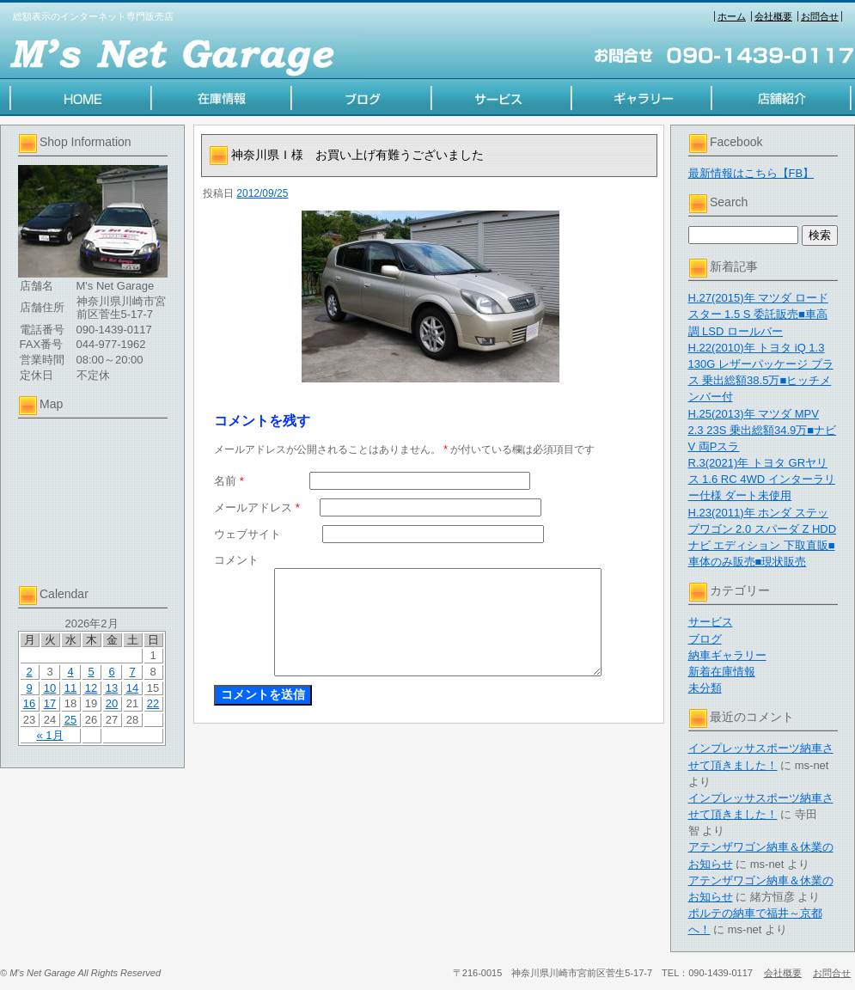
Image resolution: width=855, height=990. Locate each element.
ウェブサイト (247, 534)
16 (29, 703)
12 (91, 687)
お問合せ (820, 16)
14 (132, 687)
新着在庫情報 (721, 671)
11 (70, 687)
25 (70, 719)
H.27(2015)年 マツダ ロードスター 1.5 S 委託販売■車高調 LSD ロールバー (758, 314)
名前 (229, 480)
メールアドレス (257, 507)
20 (112, 703)
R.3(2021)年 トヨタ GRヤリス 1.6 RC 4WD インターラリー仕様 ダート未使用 (761, 479)
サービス (710, 621)
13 (112, 687)
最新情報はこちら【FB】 (751, 173)
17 (50, 703)
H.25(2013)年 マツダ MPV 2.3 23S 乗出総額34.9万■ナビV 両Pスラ (762, 430)
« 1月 (49, 735)
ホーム (732, 16)
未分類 (705, 687)
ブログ (705, 638)
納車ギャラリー (727, 655)
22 (153, 703)
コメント (236, 559)
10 (50, 687)
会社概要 (773, 16)
